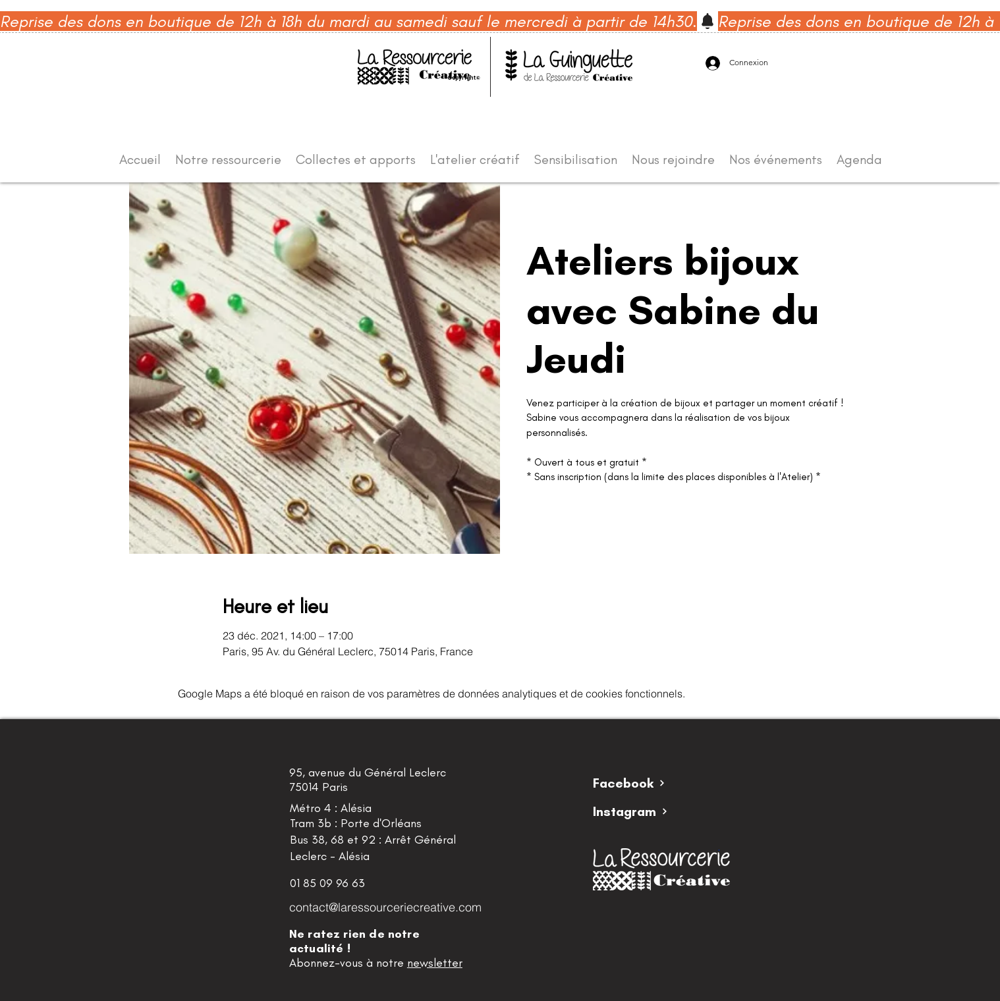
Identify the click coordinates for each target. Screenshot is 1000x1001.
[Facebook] (639, 783)
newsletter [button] (434, 963)
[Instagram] (639, 811)
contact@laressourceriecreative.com (385, 907)
